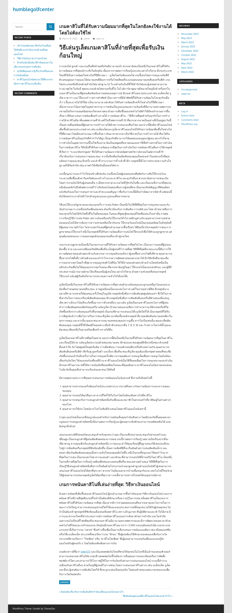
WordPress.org (189, 124)
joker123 (85, 551)
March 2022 (187, 71)
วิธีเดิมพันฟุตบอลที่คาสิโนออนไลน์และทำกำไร (147, 596)
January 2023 (188, 46)
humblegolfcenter (35, 9)
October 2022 (188, 55)
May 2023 (186, 38)
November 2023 (190, 33)
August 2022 (188, 59)
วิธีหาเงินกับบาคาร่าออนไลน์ (32, 58)
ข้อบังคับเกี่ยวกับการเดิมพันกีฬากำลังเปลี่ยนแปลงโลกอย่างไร (92, 591)
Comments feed (189, 119)
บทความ (100, 38)
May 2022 (186, 63)
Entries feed (187, 115)
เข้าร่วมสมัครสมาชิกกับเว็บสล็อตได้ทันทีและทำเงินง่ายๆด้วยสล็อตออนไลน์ (32, 50)
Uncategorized (189, 89)
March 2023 (187, 42)
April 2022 (186, 67)
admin (86, 38)
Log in (184, 111)
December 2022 (189, 50)
